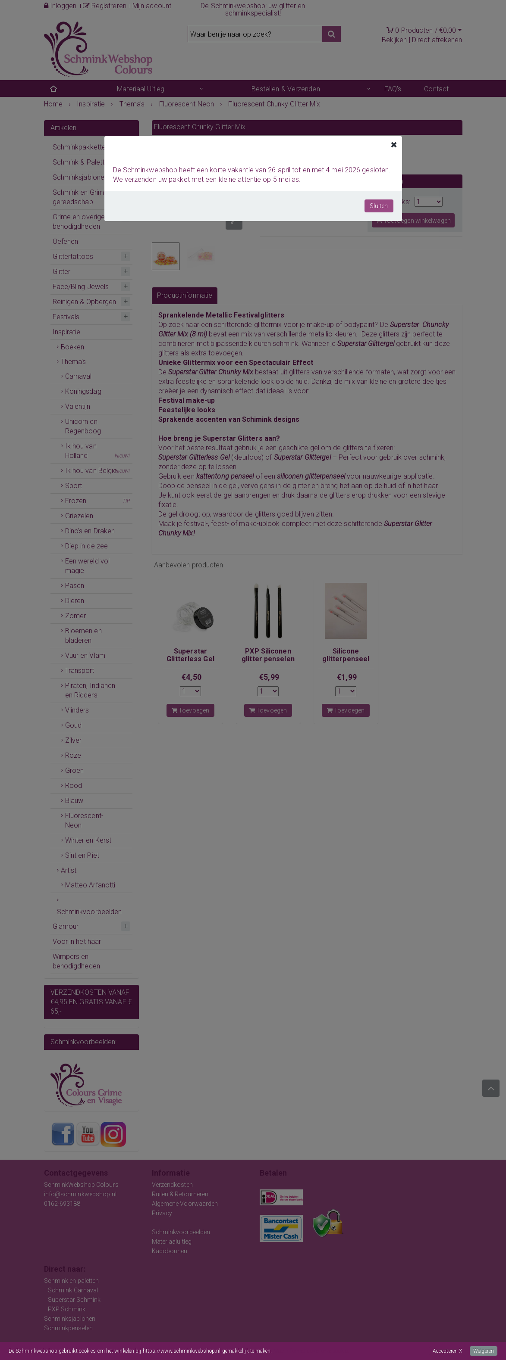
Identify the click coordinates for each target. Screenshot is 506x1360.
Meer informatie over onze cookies (311, 1351)
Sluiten (379, 205)
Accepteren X (447, 1351)
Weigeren (483, 1351)
